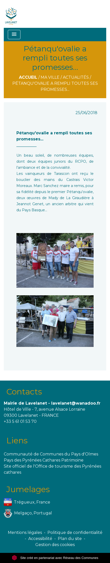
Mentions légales (25, 532)
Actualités (76, 77)
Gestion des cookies (55, 544)
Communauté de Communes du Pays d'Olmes (51, 454)
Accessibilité (40, 538)
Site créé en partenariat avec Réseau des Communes (55, 558)
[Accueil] (11, 14)
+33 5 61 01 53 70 (20, 421)
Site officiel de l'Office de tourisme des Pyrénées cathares (52, 469)
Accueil (28, 77)
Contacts (24, 392)
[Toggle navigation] (14, 34)
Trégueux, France (27, 502)
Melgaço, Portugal (28, 513)
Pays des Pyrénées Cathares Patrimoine (44, 460)
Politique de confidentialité (74, 532)
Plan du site (70, 538)
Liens (17, 440)
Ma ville (50, 77)
